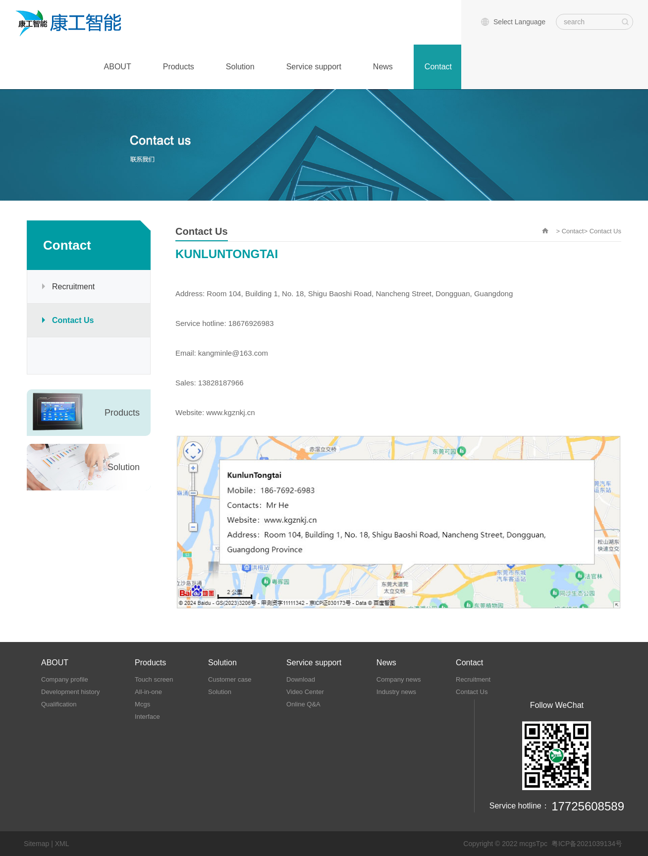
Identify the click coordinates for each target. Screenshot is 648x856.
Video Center (305, 692)
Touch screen (154, 679)
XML (62, 844)
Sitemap (36, 844)
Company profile (64, 679)
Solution (240, 66)
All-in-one (148, 692)
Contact (438, 66)
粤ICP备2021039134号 (586, 844)
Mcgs (142, 704)
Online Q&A (303, 704)
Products (178, 66)
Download (300, 679)
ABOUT (117, 66)
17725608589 (587, 806)
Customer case (229, 679)
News (383, 66)
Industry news (396, 692)
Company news (399, 679)
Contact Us (73, 320)
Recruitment (73, 286)
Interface (147, 716)
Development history (70, 692)
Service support (313, 66)
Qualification (59, 704)
